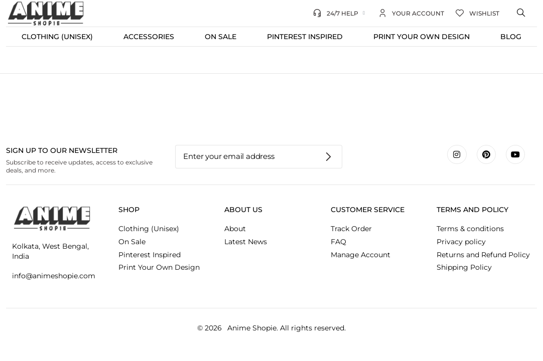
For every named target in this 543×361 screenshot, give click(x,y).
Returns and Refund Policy (483, 254)
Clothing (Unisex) (57, 36)
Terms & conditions (470, 228)
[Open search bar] (522, 13)
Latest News (245, 241)
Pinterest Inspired (305, 36)
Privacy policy (461, 241)
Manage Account (360, 254)
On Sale (220, 36)
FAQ (338, 241)
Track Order (351, 228)
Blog (510, 36)
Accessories (148, 36)
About (235, 228)
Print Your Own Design (421, 36)
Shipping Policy (464, 267)
